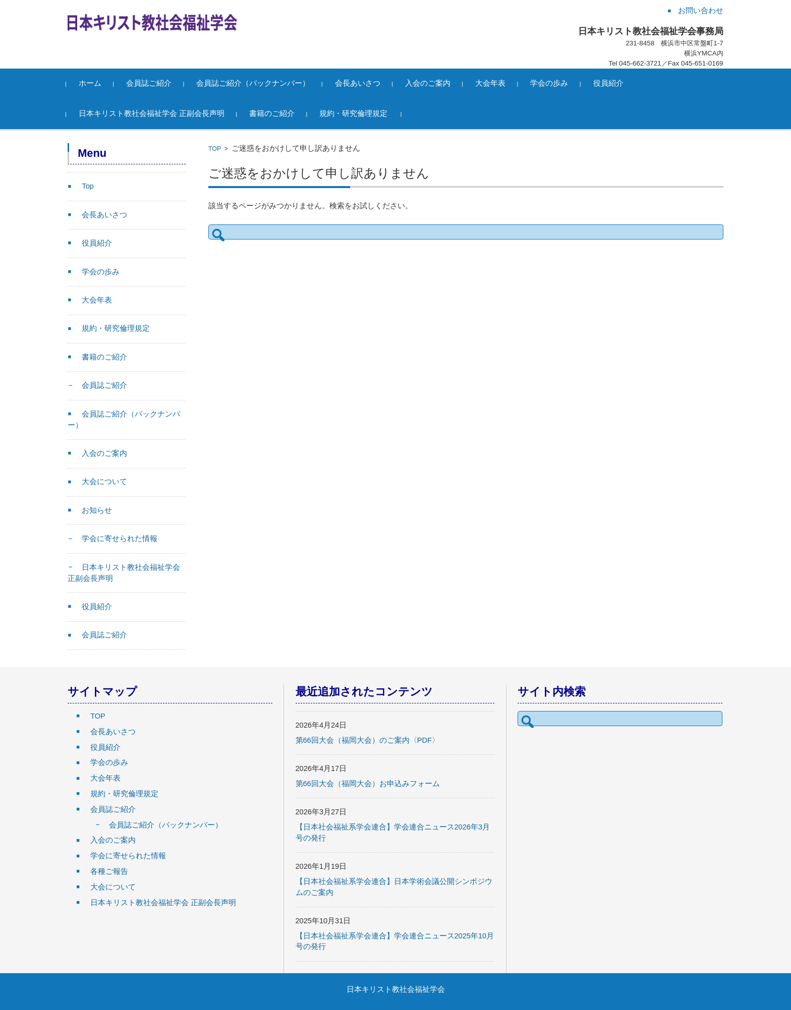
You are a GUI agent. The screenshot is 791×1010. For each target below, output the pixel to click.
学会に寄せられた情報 (119, 538)
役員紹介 (610, 83)
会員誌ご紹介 (150, 83)
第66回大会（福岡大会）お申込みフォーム (368, 784)
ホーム (91, 83)
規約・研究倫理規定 (355, 113)
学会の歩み (551, 83)
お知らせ (97, 510)
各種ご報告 (109, 871)
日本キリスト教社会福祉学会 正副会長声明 (153, 113)
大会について (104, 482)
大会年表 (492, 83)
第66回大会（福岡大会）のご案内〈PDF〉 (367, 740)
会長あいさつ (359, 83)
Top (87, 186)
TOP (214, 148)
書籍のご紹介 (273, 113)
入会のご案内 (429, 83)
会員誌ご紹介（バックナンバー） (255, 83)
